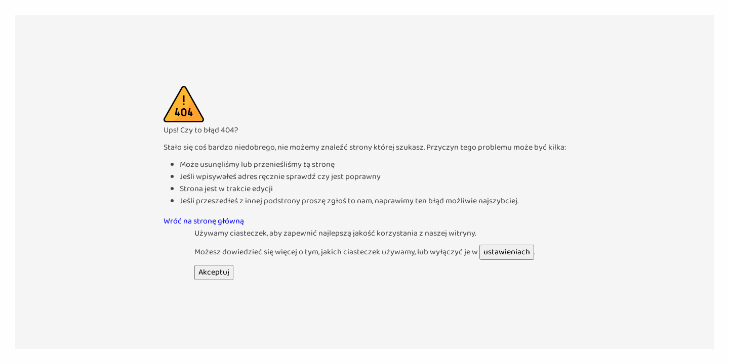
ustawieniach (506, 252)
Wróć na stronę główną (204, 221)
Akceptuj (213, 272)
